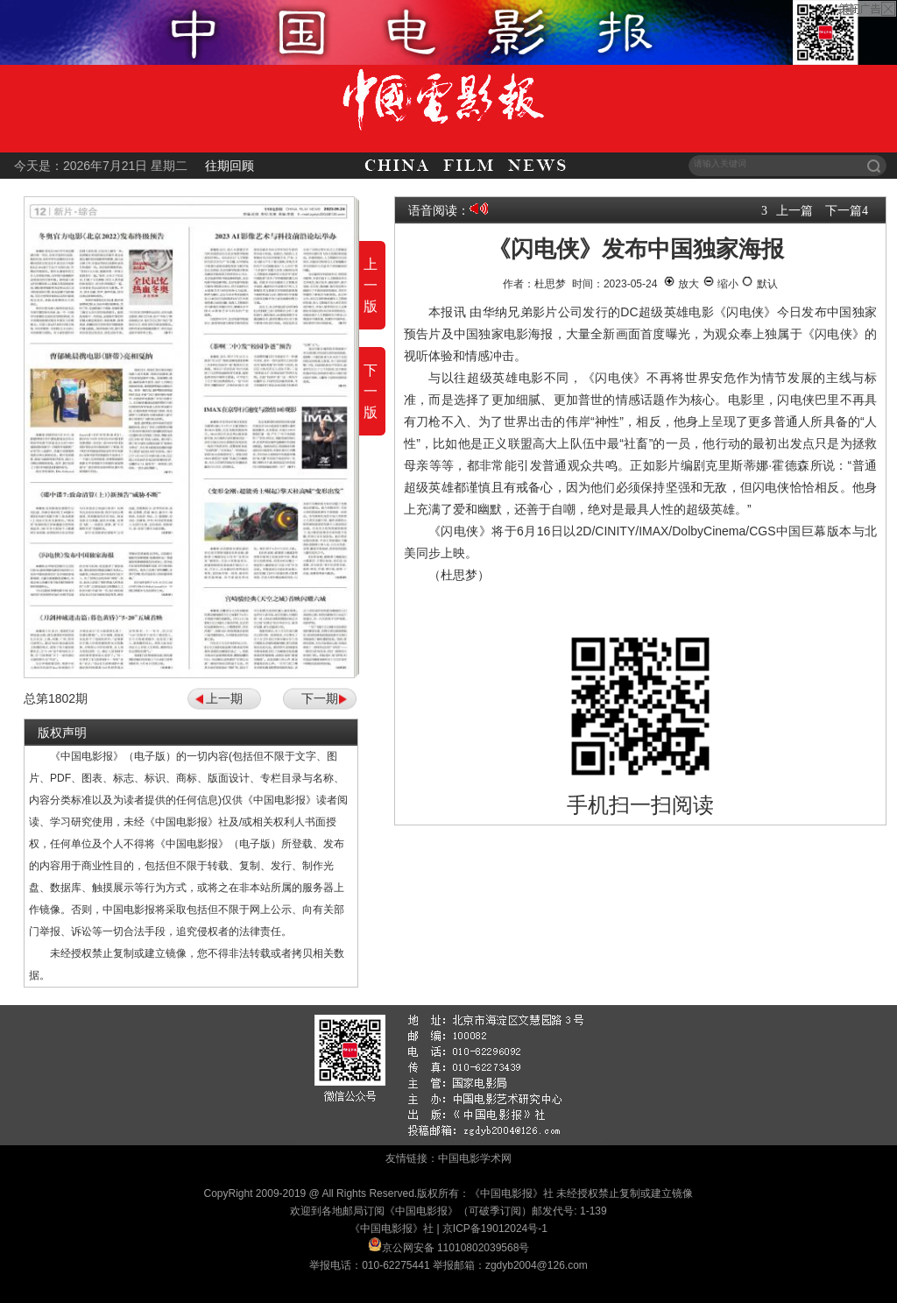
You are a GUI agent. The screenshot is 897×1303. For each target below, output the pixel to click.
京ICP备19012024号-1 (494, 1228)
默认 (759, 284)
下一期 (319, 698)
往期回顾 (229, 166)
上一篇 (794, 210)
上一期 (224, 698)
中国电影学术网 (475, 1158)
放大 (681, 284)
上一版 (371, 285)
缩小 (720, 284)
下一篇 (843, 210)
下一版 (371, 391)
